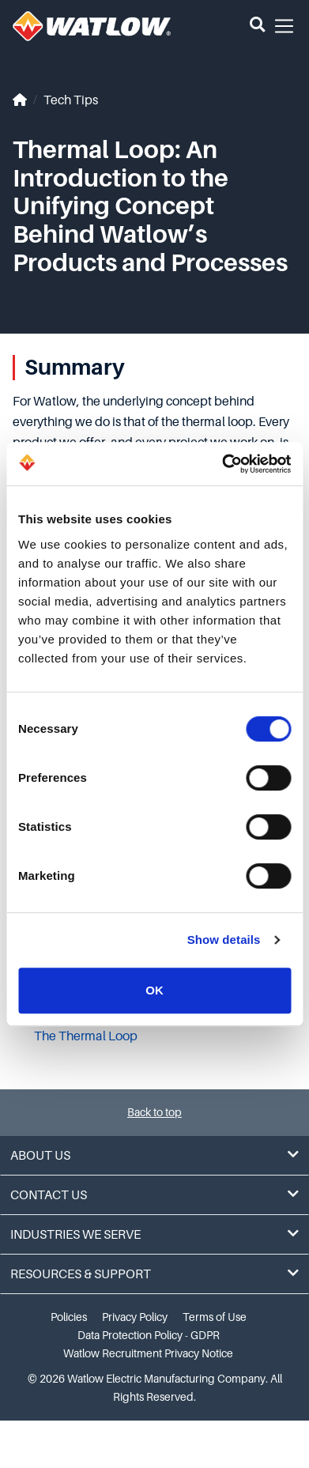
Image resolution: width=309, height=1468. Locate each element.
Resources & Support (154, 1273)
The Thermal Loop (86, 1036)
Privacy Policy (135, 1317)
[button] (257, 26)
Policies (69, 1317)
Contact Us (154, 1194)
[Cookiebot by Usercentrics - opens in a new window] (222, 464)
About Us (154, 1155)
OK (154, 990)
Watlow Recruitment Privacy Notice (148, 1353)
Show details (224, 939)
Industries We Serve (154, 1234)
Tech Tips (70, 100)
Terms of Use (215, 1317)
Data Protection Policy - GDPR (148, 1335)
